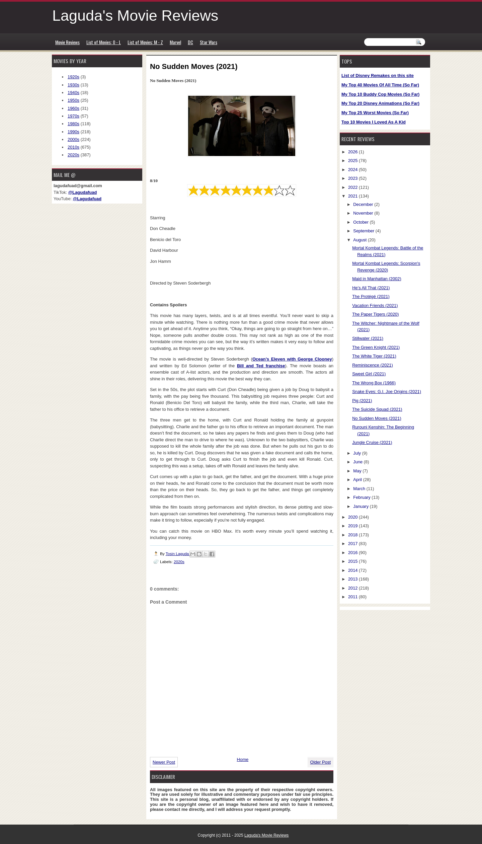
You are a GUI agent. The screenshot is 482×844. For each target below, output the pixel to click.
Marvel (175, 42)
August (360, 239)
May (358, 470)
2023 (353, 178)
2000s (73, 139)
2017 (353, 543)
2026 (353, 151)
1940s (73, 92)
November (363, 213)
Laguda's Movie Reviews (135, 15)
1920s (73, 76)
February (362, 497)
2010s (73, 147)
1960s (73, 108)
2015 (353, 561)
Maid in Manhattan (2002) (376, 278)
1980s (73, 123)
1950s (73, 100)
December (363, 204)
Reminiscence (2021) (372, 365)
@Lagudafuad (82, 192)
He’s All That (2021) (371, 287)
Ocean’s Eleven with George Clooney (292, 359)
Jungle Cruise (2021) (372, 442)
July (357, 453)
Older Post (320, 762)
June (358, 461)
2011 (353, 596)
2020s (179, 561)
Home (243, 759)
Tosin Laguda (178, 553)
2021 (353, 196)
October (361, 222)
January (361, 506)
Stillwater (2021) (367, 338)
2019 (353, 525)
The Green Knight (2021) (376, 347)
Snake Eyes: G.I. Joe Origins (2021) (386, 391)
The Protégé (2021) (371, 296)
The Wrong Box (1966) (374, 382)
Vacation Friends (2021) (375, 305)
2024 (353, 169)
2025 (353, 160)
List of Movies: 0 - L (103, 42)
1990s (73, 131)
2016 (353, 552)
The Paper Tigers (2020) (375, 314)
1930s (73, 84)
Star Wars (208, 42)
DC (190, 42)
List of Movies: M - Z (145, 42)
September (364, 230)
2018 (353, 534)
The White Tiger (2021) (374, 356)
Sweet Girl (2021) (369, 373)
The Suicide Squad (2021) (377, 409)
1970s (73, 116)
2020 (353, 517)
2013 (353, 579)
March (359, 488)
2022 (353, 187)
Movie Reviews (67, 42)
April (358, 479)
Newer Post (164, 762)
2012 (353, 588)
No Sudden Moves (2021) (376, 418)
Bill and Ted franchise (261, 365)
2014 (353, 570)
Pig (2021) (362, 400)
